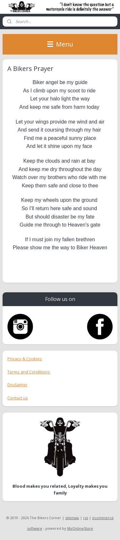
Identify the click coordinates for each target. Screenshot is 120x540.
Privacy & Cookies (24, 359)
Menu (60, 44)
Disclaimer (17, 385)
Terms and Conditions (28, 372)
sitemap (72, 517)
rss (85, 517)
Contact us (17, 398)
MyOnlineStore (80, 528)
